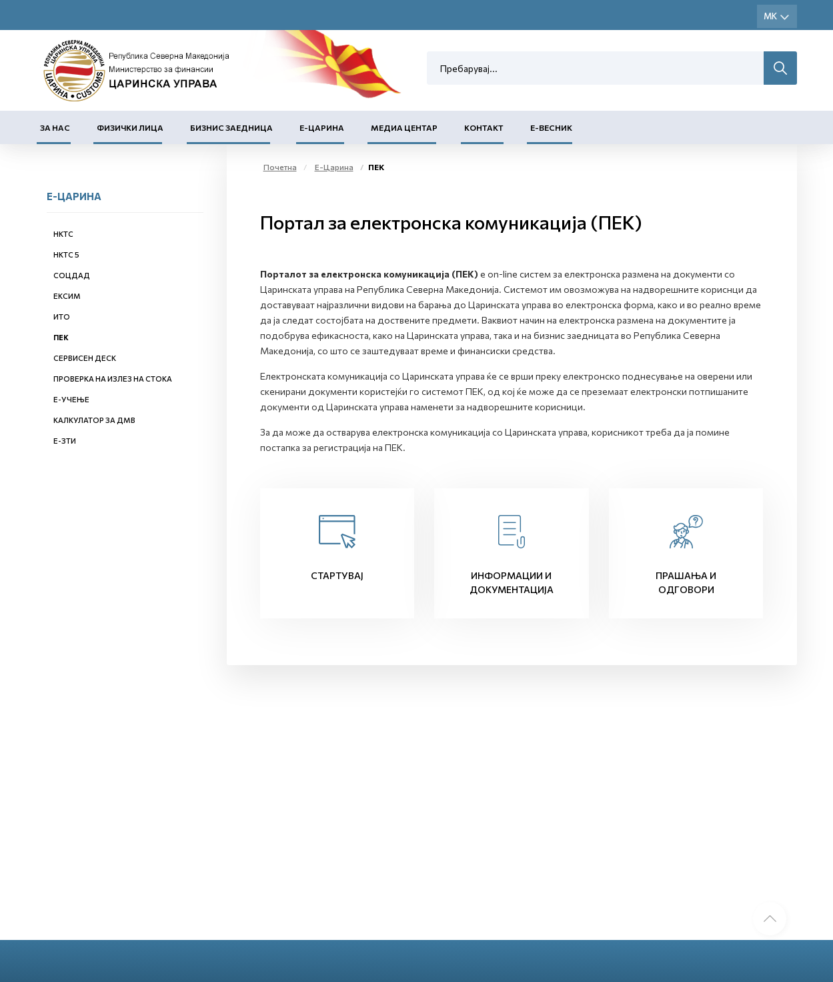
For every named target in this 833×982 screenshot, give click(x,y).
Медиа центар (404, 127)
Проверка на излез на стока (112, 378)
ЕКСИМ (67, 296)
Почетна (280, 166)
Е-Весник (551, 127)
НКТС (63, 233)
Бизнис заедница (231, 127)
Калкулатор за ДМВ (94, 420)
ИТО (61, 316)
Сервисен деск (84, 358)
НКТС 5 (66, 254)
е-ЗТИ (64, 440)
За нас (55, 127)
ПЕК (61, 337)
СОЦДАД (71, 275)
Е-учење (71, 399)
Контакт (484, 127)
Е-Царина (321, 127)
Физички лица (130, 127)
